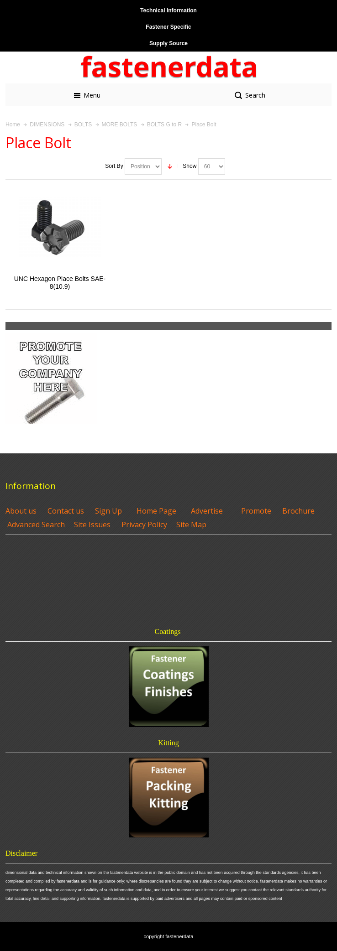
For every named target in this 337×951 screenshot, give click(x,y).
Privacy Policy (144, 525)
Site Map (191, 525)
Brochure (298, 511)
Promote (256, 511)
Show (189, 166)
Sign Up (108, 511)
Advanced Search (36, 525)
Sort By (114, 166)
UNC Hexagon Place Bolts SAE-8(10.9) (60, 282)
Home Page (156, 511)
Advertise (207, 511)
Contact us (65, 511)
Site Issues (92, 525)
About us (21, 511)
